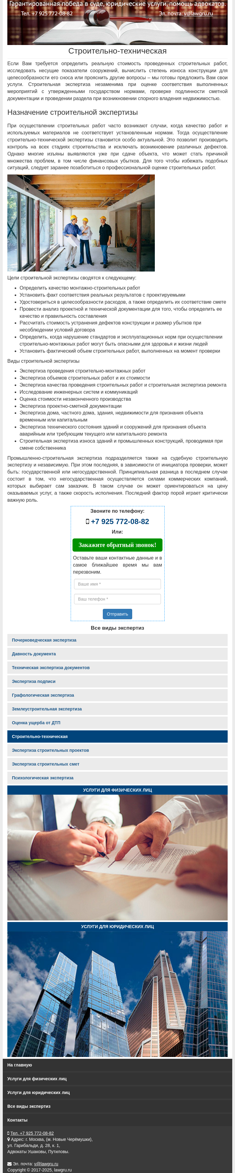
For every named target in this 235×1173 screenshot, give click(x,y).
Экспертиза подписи (33, 681)
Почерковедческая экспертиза (44, 640)
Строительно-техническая (40, 736)
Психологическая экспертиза (42, 777)
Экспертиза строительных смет (45, 764)
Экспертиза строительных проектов (50, 750)
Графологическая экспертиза (43, 695)
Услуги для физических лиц (117, 790)
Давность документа (34, 653)
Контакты (17, 1120)
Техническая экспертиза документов (51, 667)
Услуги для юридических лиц (117, 926)
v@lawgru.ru (46, 1163)
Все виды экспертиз (28, 1106)
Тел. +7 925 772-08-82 (32, 1133)
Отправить (117, 614)
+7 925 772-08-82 (120, 521)
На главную (19, 1064)
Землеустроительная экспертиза (47, 708)
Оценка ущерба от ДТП (36, 722)
